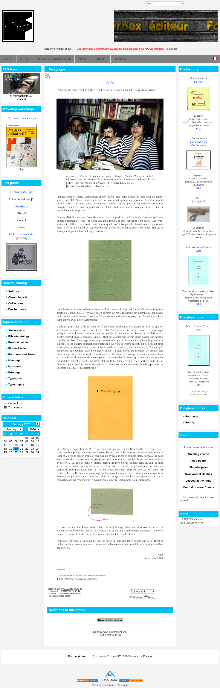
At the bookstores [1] (21, 199)
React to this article (110, 620)
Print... (150, 597)
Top (110, 675)
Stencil (21, 213)
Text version (15, 407)
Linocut (21, 220)
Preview (136, 597)
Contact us (15, 403)
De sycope (57, 69)
